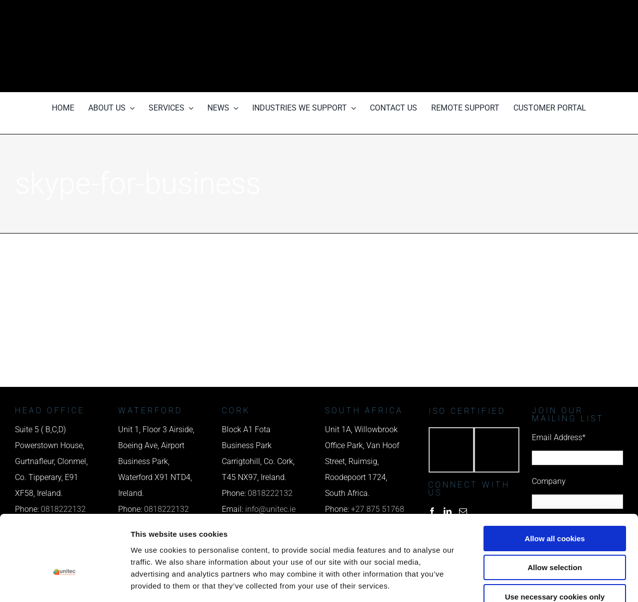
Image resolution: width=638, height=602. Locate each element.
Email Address (559, 437)
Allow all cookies (555, 480)
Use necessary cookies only (555, 538)
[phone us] (509, 13)
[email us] (509, 46)
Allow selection (554, 509)
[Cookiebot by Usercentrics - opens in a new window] (64, 582)
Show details (523, 582)
